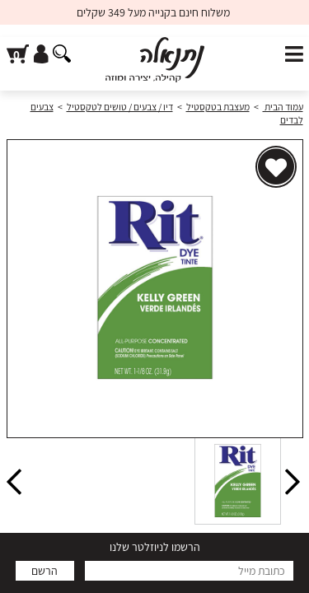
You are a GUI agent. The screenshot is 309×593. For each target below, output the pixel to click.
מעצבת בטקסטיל (218, 106)
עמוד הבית (283, 106)
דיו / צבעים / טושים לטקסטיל (120, 106)
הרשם (44, 570)
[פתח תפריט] (294, 55)
